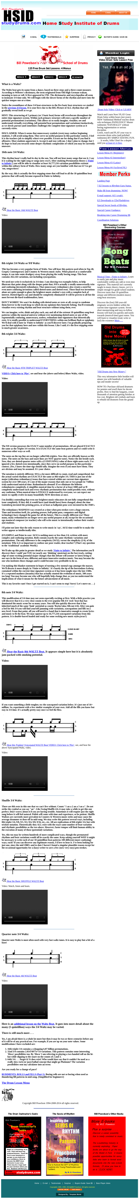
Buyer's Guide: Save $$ (115, 37)
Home (93, 13)
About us (123, 13)
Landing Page (103, 181)
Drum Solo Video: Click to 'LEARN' (114, 109)
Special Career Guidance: (109, 210)
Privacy (91, 37)
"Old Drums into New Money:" (111, 371)
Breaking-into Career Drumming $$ (113, 215)
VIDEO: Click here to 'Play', (16, 373)
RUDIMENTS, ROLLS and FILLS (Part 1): (23, 1074)
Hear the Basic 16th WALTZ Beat (20, 210)
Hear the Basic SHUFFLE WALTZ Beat (23, 881)
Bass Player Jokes (103, 1183)
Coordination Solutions (108, 220)
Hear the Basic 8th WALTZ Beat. (24, 651)
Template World (75, 1194)
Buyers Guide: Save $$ (83, 1183)
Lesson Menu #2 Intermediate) (111, 157)
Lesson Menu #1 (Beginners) (110, 153)
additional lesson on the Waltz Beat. (34, 1023)
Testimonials (54, 37)
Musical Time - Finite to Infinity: (112, 276)
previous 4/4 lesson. (17, 108)
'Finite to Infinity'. (62, 550)
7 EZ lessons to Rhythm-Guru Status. (114, 185)
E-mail (108, 13)
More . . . (118, 320)
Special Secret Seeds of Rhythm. (112, 205)
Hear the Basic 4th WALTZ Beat (19, 976)
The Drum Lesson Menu (16, 1082)
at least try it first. (114, 143)
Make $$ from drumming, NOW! (112, 190)
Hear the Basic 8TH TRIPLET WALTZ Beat (25, 368)
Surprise (74, 37)
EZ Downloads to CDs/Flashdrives (113, 200)
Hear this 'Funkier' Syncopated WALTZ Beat (25, 745)
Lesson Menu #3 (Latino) (109, 162)
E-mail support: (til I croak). (110, 195)
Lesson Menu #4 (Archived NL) (112, 167)
